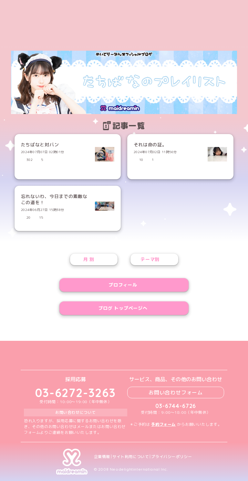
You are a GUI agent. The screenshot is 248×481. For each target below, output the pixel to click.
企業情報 (102, 457)
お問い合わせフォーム (176, 392)
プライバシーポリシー (171, 457)
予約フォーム (163, 424)
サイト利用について (130, 457)
